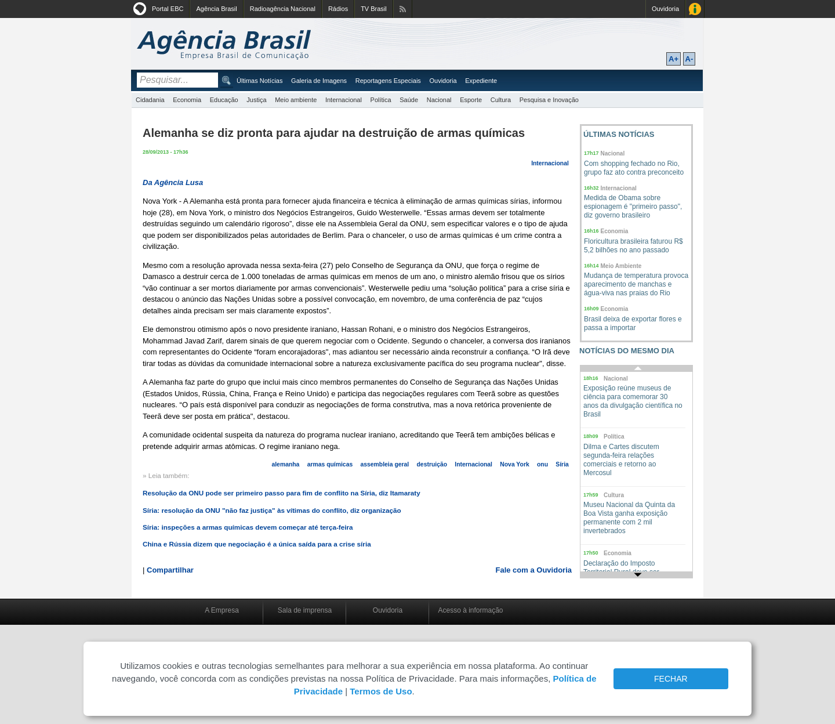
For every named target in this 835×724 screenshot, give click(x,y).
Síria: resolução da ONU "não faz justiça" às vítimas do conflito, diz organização (272, 510)
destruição (432, 464)
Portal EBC (167, 8)
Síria (562, 464)
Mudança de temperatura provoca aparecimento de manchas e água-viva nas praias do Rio (636, 284)
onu (542, 464)
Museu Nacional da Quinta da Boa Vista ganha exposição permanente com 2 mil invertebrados (629, 518)
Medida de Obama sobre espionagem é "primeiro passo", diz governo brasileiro (633, 206)
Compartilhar (170, 570)
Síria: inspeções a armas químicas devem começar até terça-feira (248, 527)
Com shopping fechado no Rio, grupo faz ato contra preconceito (634, 168)
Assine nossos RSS (403, 9)
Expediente (481, 80)
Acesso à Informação (695, 9)
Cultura (501, 99)
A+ (673, 59)
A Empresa (222, 610)
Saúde (409, 99)
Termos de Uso (381, 691)
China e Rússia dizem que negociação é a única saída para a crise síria (257, 544)
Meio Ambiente (621, 266)
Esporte (471, 99)
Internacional (343, 99)
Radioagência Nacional (282, 8)
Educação (224, 99)
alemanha (285, 464)
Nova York (514, 464)
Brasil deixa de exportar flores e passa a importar (633, 323)
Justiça (256, 99)
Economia (187, 99)
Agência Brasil (216, 8)
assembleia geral (384, 464)
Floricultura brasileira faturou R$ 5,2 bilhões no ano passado (633, 245)
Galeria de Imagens (319, 80)
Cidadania (150, 99)
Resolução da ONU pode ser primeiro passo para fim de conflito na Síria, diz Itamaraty (281, 493)
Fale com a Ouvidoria (534, 570)
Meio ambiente (296, 99)
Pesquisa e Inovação (549, 99)
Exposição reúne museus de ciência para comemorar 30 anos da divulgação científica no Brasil (632, 401)
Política (381, 99)
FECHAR (671, 678)
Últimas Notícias (259, 80)
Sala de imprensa (305, 610)
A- (689, 59)
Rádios (338, 8)
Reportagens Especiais (388, 80)
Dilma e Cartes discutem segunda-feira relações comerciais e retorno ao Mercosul (621, 460)
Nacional (439, 99)
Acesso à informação (470, 610)
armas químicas (330, 464)
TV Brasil (374, 8)
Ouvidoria (665, 8)
